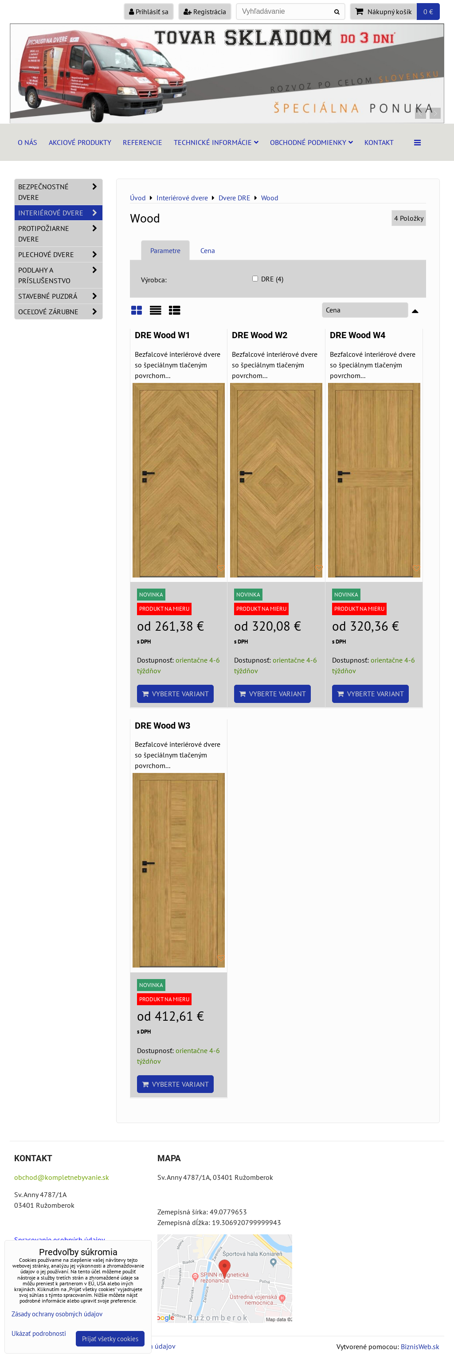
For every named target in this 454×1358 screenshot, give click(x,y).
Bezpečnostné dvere (60, 192)
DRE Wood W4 (357, 335)
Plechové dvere (60, 254)
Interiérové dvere (60, 212)
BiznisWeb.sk (420, 1346)
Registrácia (205, 11)
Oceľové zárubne (60, 311)
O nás (27, 142)
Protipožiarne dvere (60, 233)
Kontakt (379, 142)
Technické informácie (216, 142)
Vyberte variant (175, 693)
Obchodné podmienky (311, 142)
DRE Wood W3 (162, 726)
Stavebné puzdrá (60, 296)
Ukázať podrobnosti (39, 1334)
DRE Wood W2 (259, 335)
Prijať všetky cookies (110, 1339)
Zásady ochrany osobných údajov (57, 1314)
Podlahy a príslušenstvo (60, 275)
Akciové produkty (80, 142)
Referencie (142, 142)
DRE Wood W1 (162, 335)
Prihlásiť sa (148, 11)
